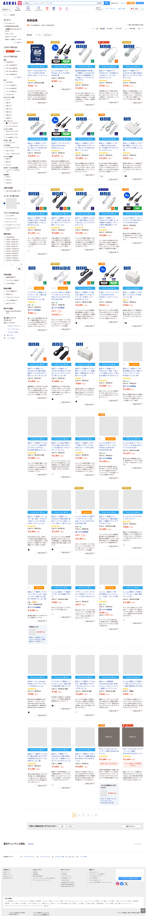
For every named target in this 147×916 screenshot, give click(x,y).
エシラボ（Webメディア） (96, 880)
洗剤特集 (7, 903)
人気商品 (30, 42)
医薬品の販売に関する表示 (68, 886)
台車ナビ (53, 903)
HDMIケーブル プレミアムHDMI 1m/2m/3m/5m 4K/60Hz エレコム (60, 145)
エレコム (47, 35)
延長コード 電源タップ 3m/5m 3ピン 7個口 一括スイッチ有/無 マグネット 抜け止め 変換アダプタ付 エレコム (109, 373)
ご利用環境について (67, 878)
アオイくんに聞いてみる (130, 878)
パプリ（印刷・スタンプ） (96, 876)
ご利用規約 (64, 874)
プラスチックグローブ (29, 856)
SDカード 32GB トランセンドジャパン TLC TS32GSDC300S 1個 (108, 801)
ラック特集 (111, 901)
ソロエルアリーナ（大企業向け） (98, 874)
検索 (107, 3)
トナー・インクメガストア (21, 901)
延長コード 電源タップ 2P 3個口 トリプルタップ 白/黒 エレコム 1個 (132, 295)
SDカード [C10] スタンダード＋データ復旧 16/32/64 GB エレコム (109, 751)
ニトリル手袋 (83, 856)
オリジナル (80, 42)
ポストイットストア (10, 906)
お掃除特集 (135, 901)
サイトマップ (64, 872)
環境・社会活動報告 (38, 876)
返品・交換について (9, 878)
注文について (7, 872)
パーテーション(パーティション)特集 (89, 901)
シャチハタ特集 (109, 903)
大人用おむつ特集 (89, 903)
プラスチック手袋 (59, 856)
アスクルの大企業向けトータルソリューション (100, 883)
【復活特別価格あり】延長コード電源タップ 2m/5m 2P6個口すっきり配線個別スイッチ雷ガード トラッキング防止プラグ (84, 75)
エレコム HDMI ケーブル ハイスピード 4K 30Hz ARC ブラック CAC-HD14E (132, 445)
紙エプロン (72, 856)
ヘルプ (124, 3)
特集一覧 (46, 906)
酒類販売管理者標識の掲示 (68, 884)
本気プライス (104, 42)
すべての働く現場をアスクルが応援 (66, 903)
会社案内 (36, 872)
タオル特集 (23, 903)
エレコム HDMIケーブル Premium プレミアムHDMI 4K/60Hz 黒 (60, 73)
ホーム (5, 15)
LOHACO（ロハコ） (94, 872)
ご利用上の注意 (66, 880)
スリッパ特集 (14, 903)
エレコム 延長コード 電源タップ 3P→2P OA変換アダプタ (61, 594)
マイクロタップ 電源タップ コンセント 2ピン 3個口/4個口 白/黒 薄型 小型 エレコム (61, 684)
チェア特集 (103, 901)
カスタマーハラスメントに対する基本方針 (44, 878)
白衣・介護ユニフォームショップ (123, 903)
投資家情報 (36, 874)
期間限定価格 (55, 42)
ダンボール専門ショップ (33, 903)
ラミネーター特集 (58, 901)
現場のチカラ (45, 903)
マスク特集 (80, 903)
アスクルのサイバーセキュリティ (42, 880)
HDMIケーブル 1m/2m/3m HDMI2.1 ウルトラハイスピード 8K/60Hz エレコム (37, 684)
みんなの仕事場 (94, 878)
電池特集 (38, 901)
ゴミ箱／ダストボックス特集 (123, 901)
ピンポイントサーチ (36, 906)
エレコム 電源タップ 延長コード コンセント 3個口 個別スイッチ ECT (132, 594)
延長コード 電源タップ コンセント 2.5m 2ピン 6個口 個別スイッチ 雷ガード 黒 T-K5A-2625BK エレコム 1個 (37, 640)
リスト (95, 28)
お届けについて (8, 874)
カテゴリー (6, 9)
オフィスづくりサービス (23, 906)
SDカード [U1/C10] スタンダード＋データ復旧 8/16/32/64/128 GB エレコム (133, 751)
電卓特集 (32, 901)
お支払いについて (8, 876)
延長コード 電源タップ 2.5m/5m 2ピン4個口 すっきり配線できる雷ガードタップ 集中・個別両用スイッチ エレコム (108, 222)
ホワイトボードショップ (71, 901)
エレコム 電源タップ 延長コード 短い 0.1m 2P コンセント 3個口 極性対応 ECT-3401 (133, 684)
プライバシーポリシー (67, 876)
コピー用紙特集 (9, 901)
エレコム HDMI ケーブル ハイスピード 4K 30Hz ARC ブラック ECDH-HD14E (132, 220)
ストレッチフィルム (45, 856)
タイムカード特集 (47, 901)
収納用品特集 (99, 903)
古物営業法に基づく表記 (68, 882)
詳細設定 (99, 3)
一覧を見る (30, 844)
